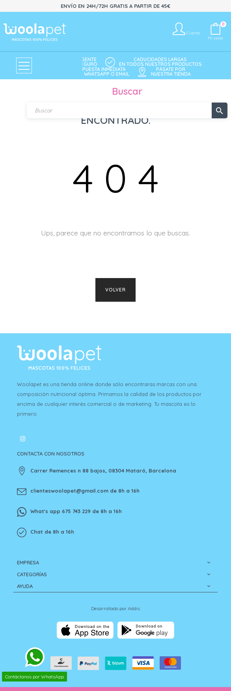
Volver (115, 290)
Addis (134, 608)
